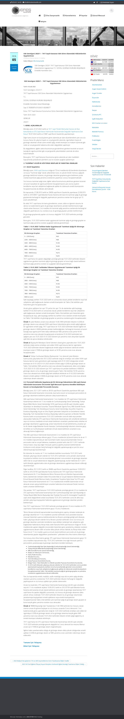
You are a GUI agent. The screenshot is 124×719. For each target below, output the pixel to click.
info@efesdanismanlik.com (32, 2)
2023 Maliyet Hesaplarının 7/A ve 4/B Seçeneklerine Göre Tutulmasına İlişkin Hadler (40, 661)
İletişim (94, 110)
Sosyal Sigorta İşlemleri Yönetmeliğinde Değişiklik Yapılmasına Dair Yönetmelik (101, 173)
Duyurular (95, 98)
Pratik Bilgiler (96, 140)
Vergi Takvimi (96, 149)
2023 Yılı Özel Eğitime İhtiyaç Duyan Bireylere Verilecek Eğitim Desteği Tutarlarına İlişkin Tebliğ (53, 664)
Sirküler (94, 144)
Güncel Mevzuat (71, 697)
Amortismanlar (97, 85)
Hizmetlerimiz (96, 106)
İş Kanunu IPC (96, 115)
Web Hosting (38, 717)
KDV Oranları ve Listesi (99, 123)
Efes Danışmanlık (38, 61)
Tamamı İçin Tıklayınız (32, 642)
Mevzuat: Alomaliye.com (17, 717)
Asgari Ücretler (97, 93)
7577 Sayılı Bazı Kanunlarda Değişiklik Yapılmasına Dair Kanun (101, 181)
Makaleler (95, 127)
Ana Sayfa (69, 691)
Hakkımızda (96, 102)
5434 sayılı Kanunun (41, 170)
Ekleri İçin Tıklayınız (31, 646)
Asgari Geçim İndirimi (99, 89)
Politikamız (95, 136)
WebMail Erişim (107, 2)
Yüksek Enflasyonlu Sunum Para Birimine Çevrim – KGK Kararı (101, 189)
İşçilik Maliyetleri (97, 119)
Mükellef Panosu (97, 132)
